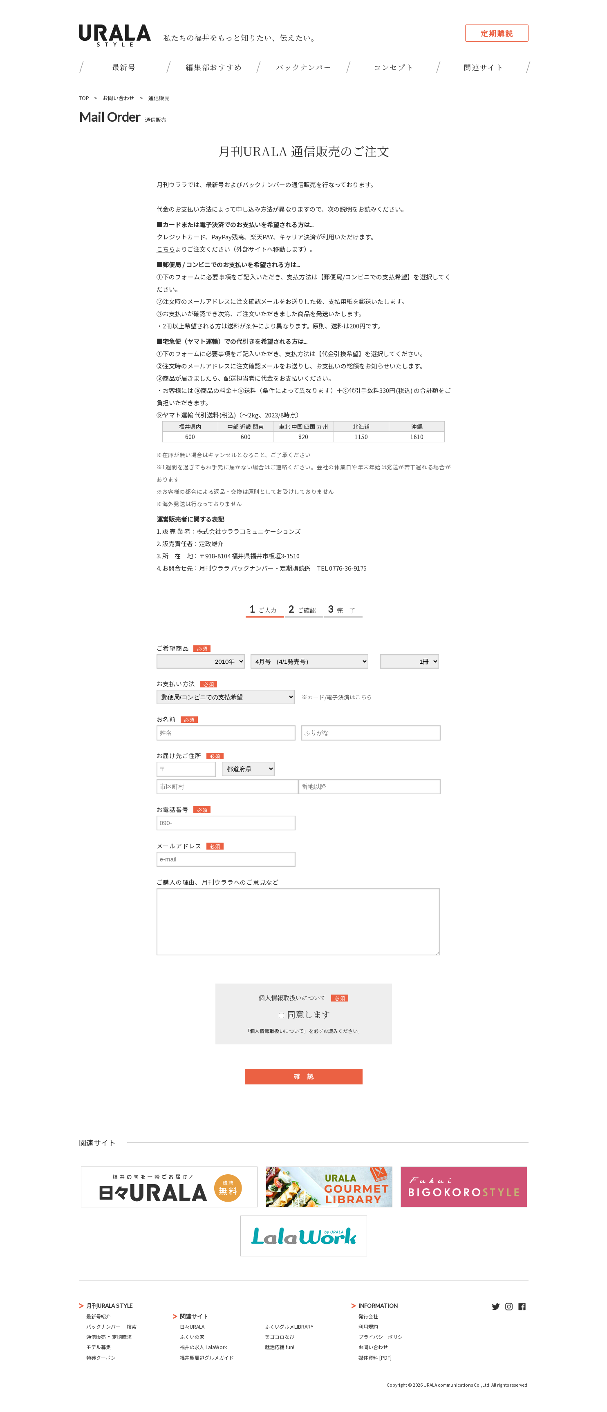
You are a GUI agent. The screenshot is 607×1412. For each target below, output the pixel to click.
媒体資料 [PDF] (375, 1357)
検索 (132, 1326)
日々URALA (192, 1326)
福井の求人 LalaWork (203, 1346)
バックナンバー (304, 67)
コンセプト (394, 67)
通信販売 (159, 98)
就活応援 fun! (279, 1346)
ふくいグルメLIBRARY (289, 1326)
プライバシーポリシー (383, 1336)
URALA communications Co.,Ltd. (457, 1385)
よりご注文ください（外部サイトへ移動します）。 (236, 249)
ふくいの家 (192, 1336)
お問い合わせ (118, 98)
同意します (304, 1014)
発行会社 (368, 1316)
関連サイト (484, 67)
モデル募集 (98, 1346)
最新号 (124, 67)
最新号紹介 (98, 1316)
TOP (84, 98)
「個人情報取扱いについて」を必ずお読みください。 (304, 1030)
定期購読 (497, 33)
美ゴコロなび (279, 1336)
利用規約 (368, 1326)
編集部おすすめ (214, 67)
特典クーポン (101, 1357)
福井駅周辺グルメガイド (207, 1357)
